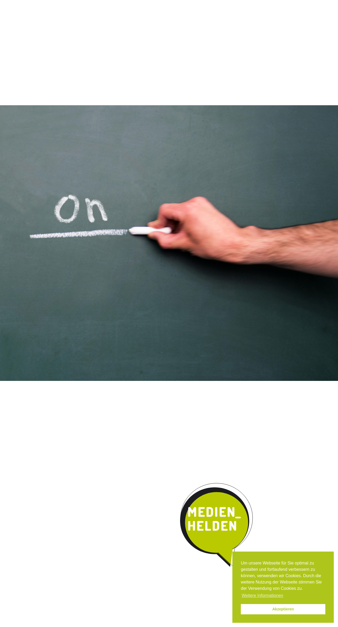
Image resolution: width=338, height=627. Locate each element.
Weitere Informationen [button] (262, 595)
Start (52, 43)
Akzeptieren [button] (283, 609)
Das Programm (91, 43)
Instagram (208, 4)
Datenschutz (285, 5)
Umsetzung (160, 43)
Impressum (258, 5)
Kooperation (196, 43)
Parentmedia (263, 43)
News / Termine (230, 5)
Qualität (127, 43)
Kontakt (230, 43)
